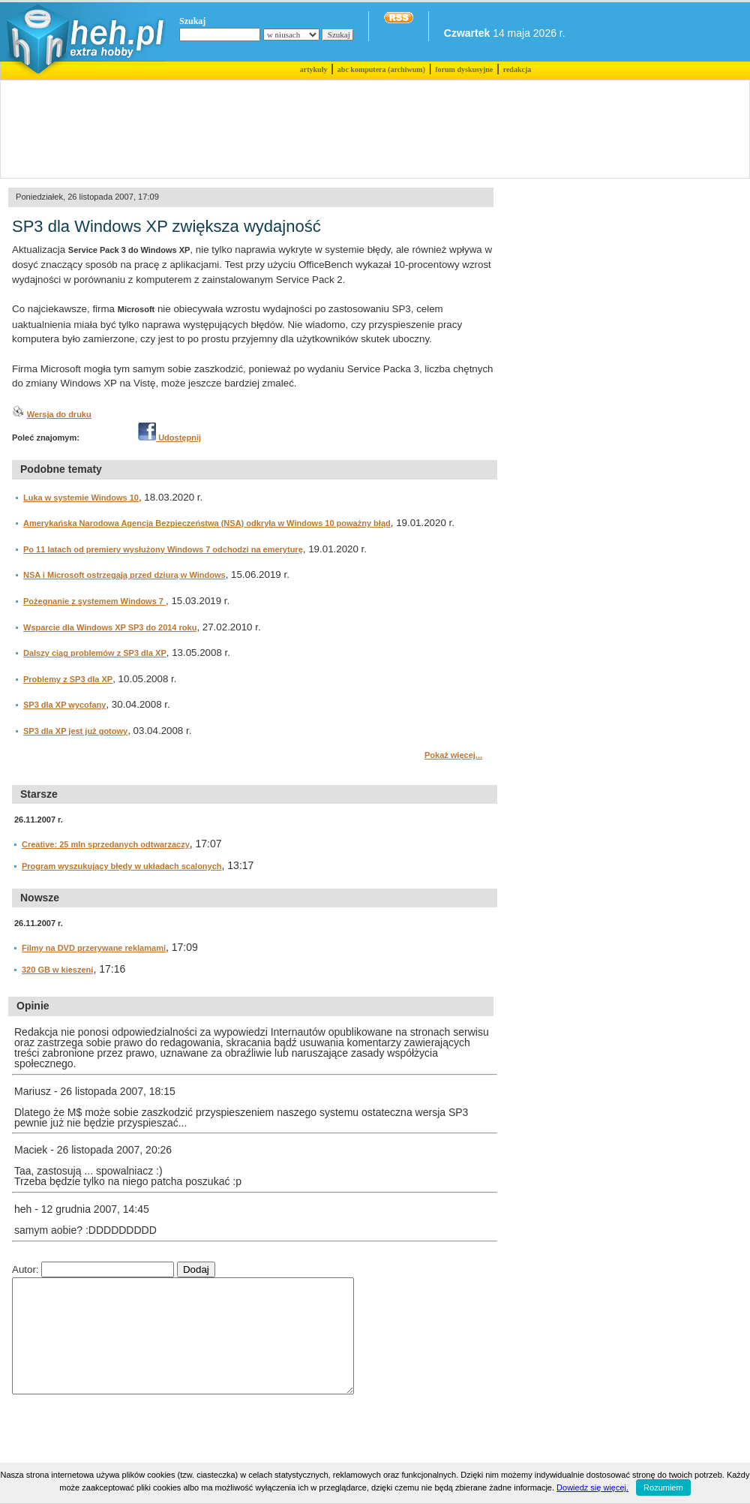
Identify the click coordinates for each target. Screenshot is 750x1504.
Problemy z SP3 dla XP (67, 679)
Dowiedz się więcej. (592, 1487)
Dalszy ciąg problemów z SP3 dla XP (94, 652)
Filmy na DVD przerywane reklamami (94, 947)
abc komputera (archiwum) (381, 69)
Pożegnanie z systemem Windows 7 (94, 601)
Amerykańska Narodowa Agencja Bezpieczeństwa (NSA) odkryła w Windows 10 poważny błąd (207, 523)
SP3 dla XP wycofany (64, 704)
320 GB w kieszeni (57, 969)
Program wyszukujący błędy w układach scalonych (122, 866)
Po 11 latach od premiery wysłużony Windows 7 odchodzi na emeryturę (163, 549)
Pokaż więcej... (453, 755)
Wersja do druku (59, 414)
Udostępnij (169, 437)
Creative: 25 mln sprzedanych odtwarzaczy (106, 844)
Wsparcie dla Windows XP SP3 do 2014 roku (109, 627)
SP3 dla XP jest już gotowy (75, 730)
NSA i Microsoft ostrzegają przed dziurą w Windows (124, 574)
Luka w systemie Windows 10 (81, 497)
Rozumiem (663, 1487)
